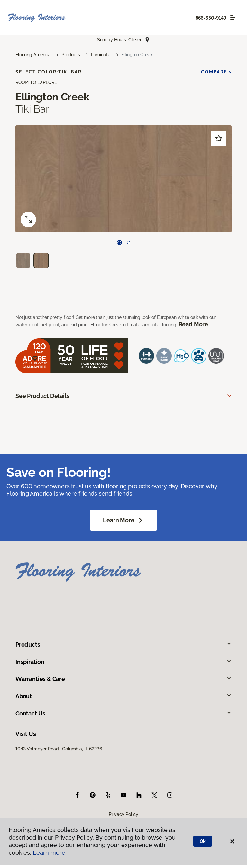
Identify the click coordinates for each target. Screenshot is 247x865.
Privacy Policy (123, 814)
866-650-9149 (211, 18)
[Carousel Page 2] (128, 242)
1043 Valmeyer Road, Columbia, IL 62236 (58, 748)
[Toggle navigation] (232, 17)
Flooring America (32, 54)
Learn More (123, 520)
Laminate (100, 54)
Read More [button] (193, 324)
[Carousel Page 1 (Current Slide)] (119, 242)
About (123, 696)
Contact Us (123, 713)
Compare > (216, 71)
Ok (203, 841)
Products (70, 54)
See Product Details (42, 395)
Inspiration (123, 661)
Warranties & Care (123, 678)
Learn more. (50, 852)
